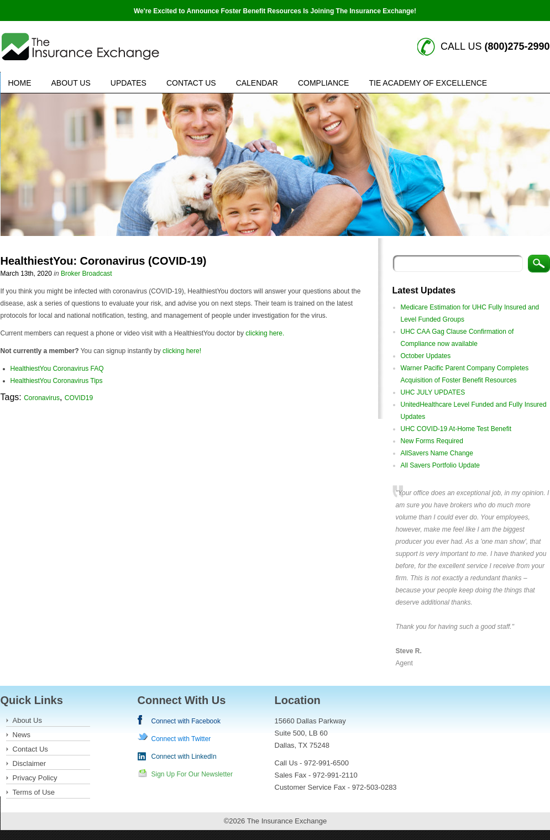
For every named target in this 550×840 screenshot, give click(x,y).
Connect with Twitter (181, 739)
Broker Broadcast (86, 273)
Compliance (323, 82)
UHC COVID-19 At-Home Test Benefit (456, 429)
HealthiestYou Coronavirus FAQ (57, 368)
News (22, 735)
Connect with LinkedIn (184, 756)
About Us (71, 82)
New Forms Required (432, 441)
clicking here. (264, 333)
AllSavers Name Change (437, 453)
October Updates (426, 356)
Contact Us (191, 82)
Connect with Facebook (186, 721)
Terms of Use (34, 792)
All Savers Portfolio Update (440, 465)
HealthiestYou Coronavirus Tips (57, 381)
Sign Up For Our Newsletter (192, 774)
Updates (128, 82)
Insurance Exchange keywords (80, 46)
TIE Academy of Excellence (428, 82)
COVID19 (79, 398)
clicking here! (182, 351)
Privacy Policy (35, 778)
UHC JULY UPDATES (433, 392)
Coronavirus (42, 398)
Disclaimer (29, 763)
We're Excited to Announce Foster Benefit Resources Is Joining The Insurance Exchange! (275, 11)
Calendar (257, 82)
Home (20, 82)
